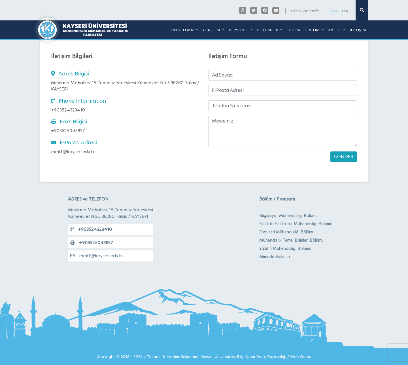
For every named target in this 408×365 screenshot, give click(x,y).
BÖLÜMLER (268, 29)
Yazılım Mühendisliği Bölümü (285, 248)
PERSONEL (239, 29)
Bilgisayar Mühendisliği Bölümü (288, 215)
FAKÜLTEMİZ (183, 29)
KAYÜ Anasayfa (304, 10)
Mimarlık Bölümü (274, 256)
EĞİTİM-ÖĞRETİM (303, 29)
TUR (334, 10)
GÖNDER (343, 156)
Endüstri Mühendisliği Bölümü (286, 232)
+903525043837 (91, 243)
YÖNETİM (211, 29)
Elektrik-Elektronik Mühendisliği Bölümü (295, 224)
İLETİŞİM (358, 29)
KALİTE (335, 29)
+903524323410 (91, 229)
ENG (346, 10)
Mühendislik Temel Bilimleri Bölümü (291, 240)
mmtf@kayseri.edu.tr (96, 256)
